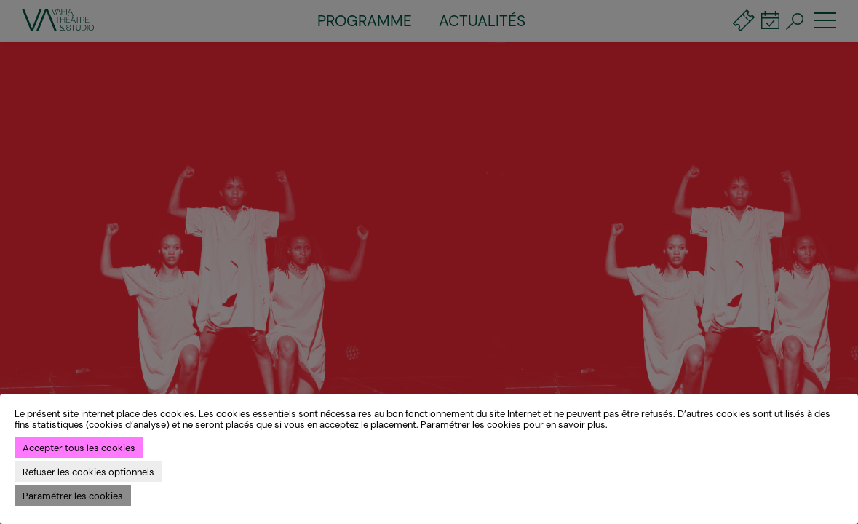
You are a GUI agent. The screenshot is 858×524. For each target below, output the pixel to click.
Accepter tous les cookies (79, 448)
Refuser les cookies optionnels (88, 472)
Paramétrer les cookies (73, 496)
